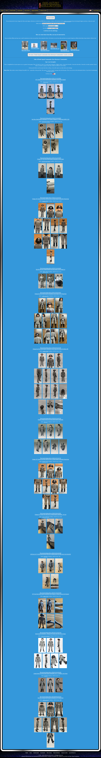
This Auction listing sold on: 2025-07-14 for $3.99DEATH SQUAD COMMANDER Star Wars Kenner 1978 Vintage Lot (50, 269)
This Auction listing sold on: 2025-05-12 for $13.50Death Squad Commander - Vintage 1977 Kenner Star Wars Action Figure (50, 633)
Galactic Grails (43, 10)
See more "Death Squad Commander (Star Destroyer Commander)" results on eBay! (50, 54)
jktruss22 (46, 421)
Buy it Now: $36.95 (35, 48)
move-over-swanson (45, 636)
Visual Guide (12, 10)
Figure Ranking (35, 10)
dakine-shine (45, 271)
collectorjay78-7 (45, 296)
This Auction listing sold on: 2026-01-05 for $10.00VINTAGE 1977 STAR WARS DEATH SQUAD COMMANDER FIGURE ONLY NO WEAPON (50, 554)
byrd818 (46, 675)
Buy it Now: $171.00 (55, 48)
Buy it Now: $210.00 (65, 50)
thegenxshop (45, 81)
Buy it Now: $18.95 (26, 50)
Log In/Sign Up (96, 10)
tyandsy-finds (45, 351)
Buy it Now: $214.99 (75, 49)
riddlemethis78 (46, 700)
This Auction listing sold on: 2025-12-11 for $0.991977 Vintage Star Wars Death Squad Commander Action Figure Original (50, 79)
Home (2, 10)
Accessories (20, 10)
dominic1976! (45, 201)
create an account (67, 21)
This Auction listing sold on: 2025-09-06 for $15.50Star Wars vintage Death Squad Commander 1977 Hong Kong (50, 697)
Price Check (27, 10)
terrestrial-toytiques (46, 121)
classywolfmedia (45, 516)
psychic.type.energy (46, 161)
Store (7, 10)
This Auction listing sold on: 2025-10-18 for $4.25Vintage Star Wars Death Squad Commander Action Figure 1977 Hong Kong (50, 293)
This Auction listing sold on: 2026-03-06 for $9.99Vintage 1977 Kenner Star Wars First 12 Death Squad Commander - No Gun (50, 514)
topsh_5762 (45, 596)
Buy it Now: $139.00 (45, 50)
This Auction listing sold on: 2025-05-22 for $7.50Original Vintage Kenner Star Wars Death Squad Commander (50, 419)
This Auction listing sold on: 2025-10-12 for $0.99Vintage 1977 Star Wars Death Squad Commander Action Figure (50, 158)
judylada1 (46, 556)
